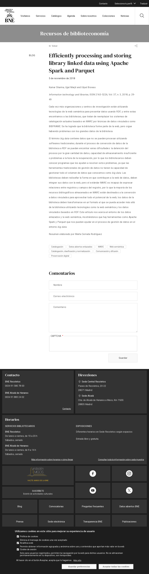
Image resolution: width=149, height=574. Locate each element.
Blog (19, 506)
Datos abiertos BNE (129, 506)
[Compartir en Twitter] (129, 490)
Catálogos (56, 16)
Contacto (103, 3)
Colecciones (108, 16)
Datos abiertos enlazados (80, 247)
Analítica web (26, 543)
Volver (55, 46)
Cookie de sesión (28, 549)
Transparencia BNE (92, 521)
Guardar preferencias (79, 566)
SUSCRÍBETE (38, 491)
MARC (101, 247)
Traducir (144, 3)
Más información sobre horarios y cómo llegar (52, 459)
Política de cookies (29, 536)
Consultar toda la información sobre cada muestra (121, 459)
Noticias (125, 16)
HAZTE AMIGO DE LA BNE (38, 481)
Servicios (40, 16)
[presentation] (73, 343)
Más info (77, 560)
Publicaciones (129, 521)
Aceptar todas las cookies (116, 566)
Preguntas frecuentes (93, 506)
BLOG (32, 55)
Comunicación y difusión (107, 251)
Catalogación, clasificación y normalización (70, 251)
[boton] (135, 3)
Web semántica (117, 247)
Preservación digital (60, 256)
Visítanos (25, 16)
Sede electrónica (56, 521)
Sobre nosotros (88, 16)
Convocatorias (56, 506)
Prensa (19, 521)
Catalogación (57, 247)
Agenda (71, 16)
